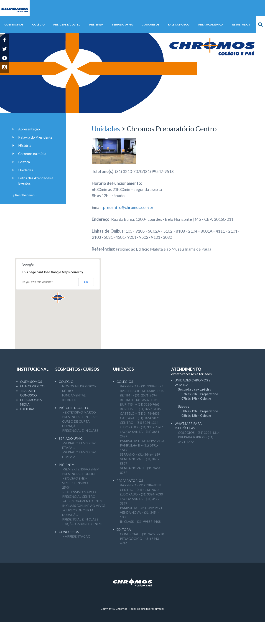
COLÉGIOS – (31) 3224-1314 (199, 432)
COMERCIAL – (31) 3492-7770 (142, 534)
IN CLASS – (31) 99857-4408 (140, 521)
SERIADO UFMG (71, 438)
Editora (24, 162)
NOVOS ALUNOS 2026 (79, 386)
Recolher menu (24, 195)
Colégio (66, 381)
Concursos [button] (150, 24)
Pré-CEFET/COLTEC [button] (67, 24)
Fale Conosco (32, 386)
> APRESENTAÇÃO (76, 536)
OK (86, 282)
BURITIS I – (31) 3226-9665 (140, 404)
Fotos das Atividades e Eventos (35, 180)
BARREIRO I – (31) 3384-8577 (141, 386)
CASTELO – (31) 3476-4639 (140, 413)
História (24, 145)
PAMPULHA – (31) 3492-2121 (141, 508)
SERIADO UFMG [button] (122, 24)
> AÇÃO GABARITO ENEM (82, 524)
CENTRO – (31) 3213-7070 (139, 490)
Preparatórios (130, 480)
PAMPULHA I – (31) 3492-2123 (142, 441)
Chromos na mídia (32, 153)
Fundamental (74, 395)
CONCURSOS (69, 532)
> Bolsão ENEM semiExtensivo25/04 (75, 482)
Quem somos (31, 381)
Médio (67, 391)
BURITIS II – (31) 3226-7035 (140, 409)
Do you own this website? (37, 282)
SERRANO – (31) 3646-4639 (140, 454)
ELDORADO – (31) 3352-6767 (141, 427)
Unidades (106, 128)
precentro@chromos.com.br (128, 207)
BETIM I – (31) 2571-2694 (138, 395)
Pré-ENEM (66, 465)
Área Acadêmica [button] (210, 24)
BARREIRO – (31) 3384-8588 (140, 485)
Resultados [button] (241, 24)
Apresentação (29, 129)
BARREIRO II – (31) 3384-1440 (142, 391)
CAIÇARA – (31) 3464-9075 (140, 418)
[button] (58, 297)
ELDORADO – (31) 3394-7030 (141, 494)
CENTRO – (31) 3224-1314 (139, 422)
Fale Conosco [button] (178, 24)
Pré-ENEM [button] (96, 24)
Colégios (125, 381)
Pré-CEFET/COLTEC (74, 408)
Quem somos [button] (13, 24)
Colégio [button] (38, 24)
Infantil (69, 400)
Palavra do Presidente (35, 137)
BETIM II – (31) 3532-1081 (139, 400)
